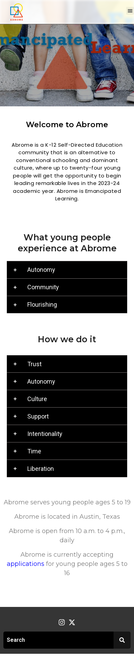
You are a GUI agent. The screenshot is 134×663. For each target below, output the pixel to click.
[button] (130, 11)
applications (25, 564)
